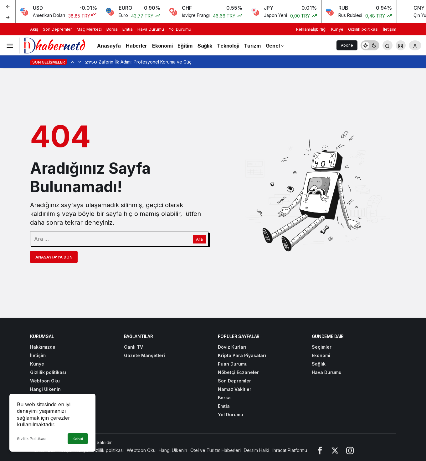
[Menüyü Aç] (10, 45)
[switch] (370, 45)
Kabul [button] (78, 439)
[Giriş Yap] (415, 45)
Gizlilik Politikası (31, 438)
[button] (401, 45)
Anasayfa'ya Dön (53, 257)
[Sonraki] (8, 17)
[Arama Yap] (387, 45)
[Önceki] (8, 6)
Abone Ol (347, 46)
